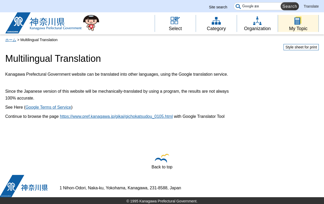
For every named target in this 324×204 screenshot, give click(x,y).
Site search (218, 7)
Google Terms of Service (48, 107)
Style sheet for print (301, 47)
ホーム (10, 40)
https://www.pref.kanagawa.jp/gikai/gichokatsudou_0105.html (116, 116)
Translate (311, 6)
